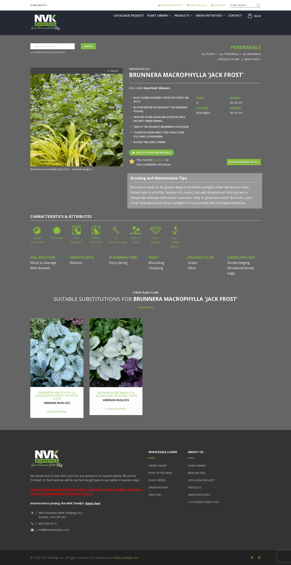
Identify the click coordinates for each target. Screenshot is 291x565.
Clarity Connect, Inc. (126, 558)
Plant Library (159, 15)
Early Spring (118, 262)
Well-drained (40, 268)
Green (192, 262)
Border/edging (238, 262)
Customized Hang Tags (203, 502)
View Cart (155, 494)
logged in (159, 159)
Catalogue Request (129, 15)
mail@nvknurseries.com (53, 530)
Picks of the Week (160, 473)
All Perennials (229, 54)
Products (183, 15)
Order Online (158, 465)
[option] (76, 123)
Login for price (56, 411)
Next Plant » (253, 59)
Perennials (246, 47)
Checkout (218, 5)
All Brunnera (252, 54)
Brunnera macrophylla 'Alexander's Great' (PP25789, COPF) (57, 396)
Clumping (156, 268)
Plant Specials (197, 5)
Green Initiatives (210, 15)
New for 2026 (196, 473)
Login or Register (170, 5)
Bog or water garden (175, 242)
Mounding (156, 262)
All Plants (208, 54)
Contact (235, 15)
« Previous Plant (228, 59)
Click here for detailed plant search (47, 52)
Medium (76, 262)
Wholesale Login (163, 452)
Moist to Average (43, 262)
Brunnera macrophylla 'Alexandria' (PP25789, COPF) (116, 394)
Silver (192, 268)
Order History (158, 487)
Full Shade (57, 238)
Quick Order (157, 480)
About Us (195, 452)
